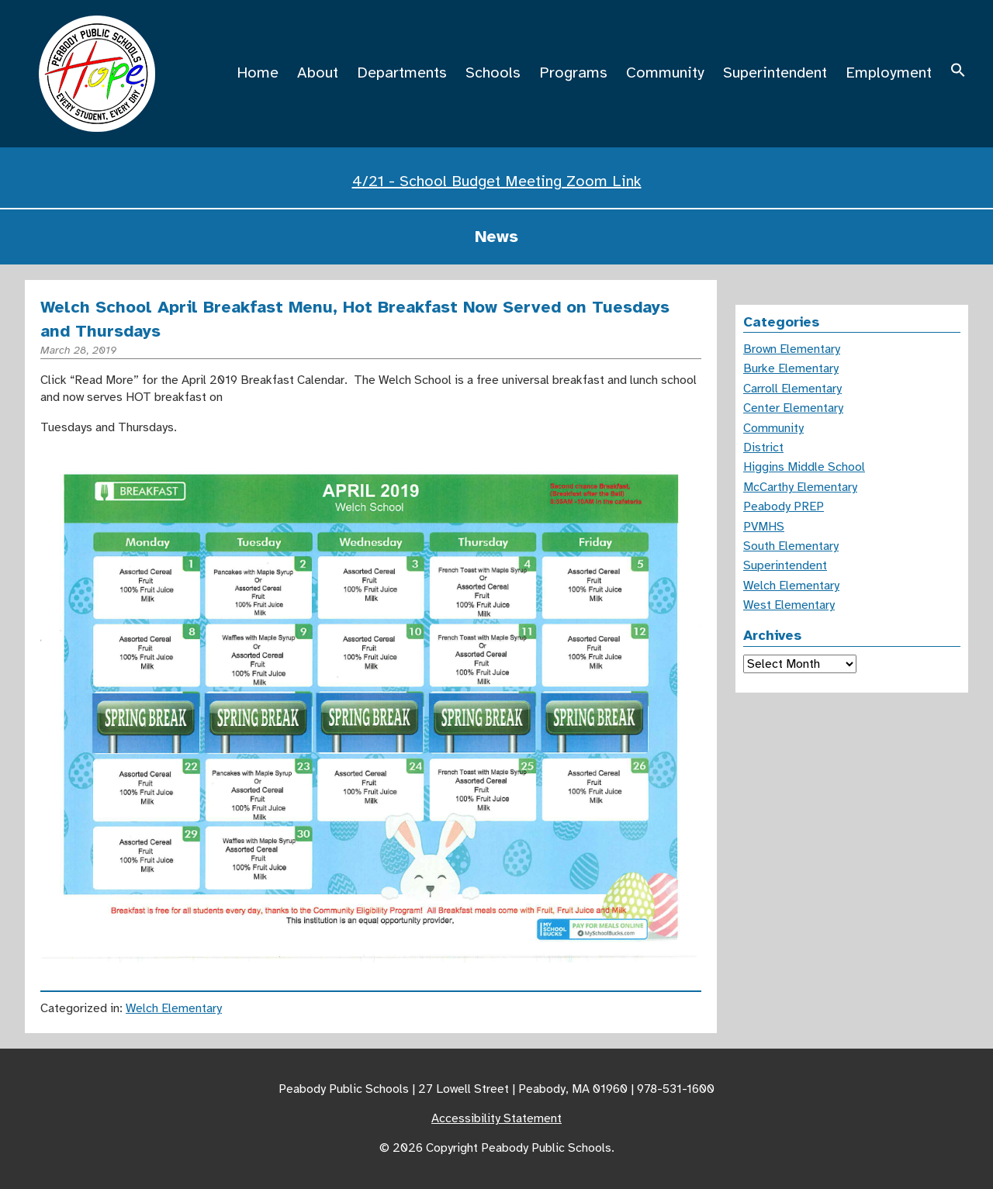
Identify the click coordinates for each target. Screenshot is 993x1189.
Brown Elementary (791, 349)
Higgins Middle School (804, 467)
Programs (573, 72)
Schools (493, 72)
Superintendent (775, 72)
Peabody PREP (783, 506)
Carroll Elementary (792, 388)
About (317, 72)
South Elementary (791, 546)
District (763, 447)
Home (258, 72)
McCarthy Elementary (800, 487)
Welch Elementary (174, 1008)
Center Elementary (793, 408)
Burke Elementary (791, 368)
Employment (889, 72)
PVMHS (763, 526)
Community (665, 72)
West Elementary (789, 605)
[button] (958, 72)
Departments (402, 72)
